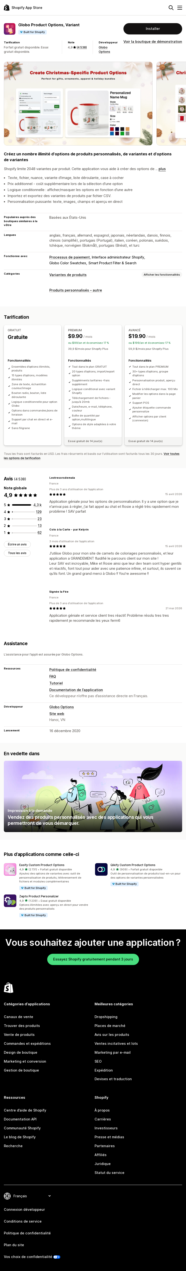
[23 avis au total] (40, 519)
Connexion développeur (24, 1209)
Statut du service (109, 1173)
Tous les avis (17, 553)
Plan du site (14, 1245)
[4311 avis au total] (37, 505)
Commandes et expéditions (27, 1043)
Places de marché (110, 1026)
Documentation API (20, 1119)
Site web (56, 714)
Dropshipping (106, 1017)
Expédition (104, 1070)
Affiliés (101, 1155)
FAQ (52, 676)
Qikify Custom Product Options (132, 865)
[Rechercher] (171, 7)
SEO (98, 1061)
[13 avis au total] (40, 525)
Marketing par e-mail (113, 1052)
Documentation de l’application (76, 690)
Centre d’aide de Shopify (25, 1110)
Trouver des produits (22, 1026)
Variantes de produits (68, 275)
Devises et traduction (113, 1079)
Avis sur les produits (112, 1035)
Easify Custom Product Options (41, 865)
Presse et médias (109, 1137)
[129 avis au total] (39, 512)
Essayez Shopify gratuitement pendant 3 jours (93, 959)
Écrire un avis (17, 544)
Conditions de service (23, 1221)
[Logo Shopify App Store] (23, 7)
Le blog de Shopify (20, 1137)
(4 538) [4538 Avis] (82, 47)
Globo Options (61, 707)
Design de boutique (20, 1052)
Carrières (103, 1119)
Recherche (13, 1146)
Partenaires (105, 1146)
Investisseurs (106, 1128)
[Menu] (179, 7)
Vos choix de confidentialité (28, 1257)
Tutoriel (56, 683)
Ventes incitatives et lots (116, 1043)
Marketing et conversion (25, 1061)
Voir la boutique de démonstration (152, 42)
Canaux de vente (18, 1017)
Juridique (103, 1164)
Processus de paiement (69, 257)
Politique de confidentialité (72, 670)
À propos (102, 1110)
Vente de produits (19, 1035)
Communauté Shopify (22, 1128)
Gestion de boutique (21, 1070)
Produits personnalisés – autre (75, 290)
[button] (47, 877)
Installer (153, 28)
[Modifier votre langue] (32, 1196)
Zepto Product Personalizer (39, 896)
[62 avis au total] (40, 532)
